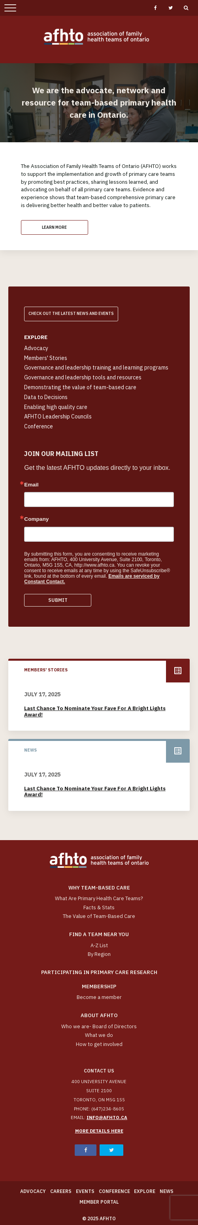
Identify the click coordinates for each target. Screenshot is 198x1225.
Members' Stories (45, 358)
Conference (38, 426)
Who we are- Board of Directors (99, 1026)
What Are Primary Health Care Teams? (99, 898)
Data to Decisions (46, 397)
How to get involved (99, 1044)
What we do (99, 1035)
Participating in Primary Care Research (99, 972)
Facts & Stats (99, 907)
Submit (58, 600)
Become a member (99, 997)
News (166, 1191)
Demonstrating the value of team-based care (80, 387)
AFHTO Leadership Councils (58, 416)
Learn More (54, 227)
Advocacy (36, 348)
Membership (99, 986)
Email (31, 485)
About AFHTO (99, 1015)
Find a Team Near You (99, 934)
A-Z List (99, 945)
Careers (61, 1191)
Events (85, 1191)
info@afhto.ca (107, 1117)
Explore (144, 1191)
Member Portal (99, 1202)
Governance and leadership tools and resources (82, 377)
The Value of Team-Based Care (99, 916)
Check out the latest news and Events (71, 313)
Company (36, 519)
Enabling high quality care (55, 407)
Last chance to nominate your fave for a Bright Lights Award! (95, 711)
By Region (99, 954)
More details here (99, 1131)
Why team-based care (99, 887)
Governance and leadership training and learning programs (96, 367)
